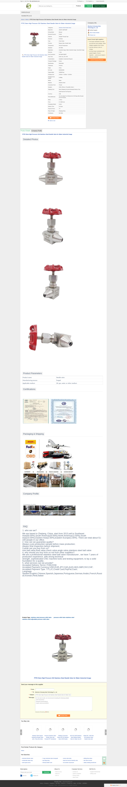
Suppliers (52, 783)
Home (22, 19)
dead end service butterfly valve (70, 760)
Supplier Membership (95, 771)
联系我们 (85, 783)
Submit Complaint (77, 773)
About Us (57, 773)
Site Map (58, 783)
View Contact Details (94, 32)
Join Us (57, 775)
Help (75, 783)
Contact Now (55, 117)
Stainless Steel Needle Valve (65, 27)
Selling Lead (93, 773)
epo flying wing (46, 760)
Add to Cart (52, 120)
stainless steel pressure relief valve (41, 617)
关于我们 (79, 783)
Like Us (24, 775)
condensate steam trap (27, 760)
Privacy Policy (76, 775)
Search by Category (99, 6)
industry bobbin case (47, 762)
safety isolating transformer (90, 762)
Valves (27, 19)
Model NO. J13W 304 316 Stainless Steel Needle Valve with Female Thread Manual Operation (88, 739)
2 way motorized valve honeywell (50, 758)
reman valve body (67, 758)
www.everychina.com (67, 781)
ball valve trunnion (88, 760)
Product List (92, 35)
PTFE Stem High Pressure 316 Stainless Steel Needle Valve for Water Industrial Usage (48, 23)
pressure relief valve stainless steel (64, 617)
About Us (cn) (58, 771)
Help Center (75, 777)
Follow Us (35, 775)
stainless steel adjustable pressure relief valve (35, 619)
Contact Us (75, 771)
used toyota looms (26, 762)
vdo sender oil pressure (68, 762)
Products (46, 783)
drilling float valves (88, 758)
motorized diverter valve (27, 758)
